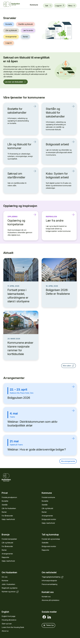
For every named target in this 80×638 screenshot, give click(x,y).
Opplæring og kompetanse (20, 222)
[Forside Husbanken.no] (14, 4)
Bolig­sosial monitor (49, 519)
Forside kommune (48, 497)
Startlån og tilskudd (25, 24)
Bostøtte (8, 24)
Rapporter (5, 557)
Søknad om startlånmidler (20, 175)
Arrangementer (11, 37)
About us (5, 631)
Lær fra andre (28, 30)
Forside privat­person (9, 497)
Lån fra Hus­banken (9, 508)
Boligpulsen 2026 (19, 398)
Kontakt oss (46, 597)
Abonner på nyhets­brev (50, 600)
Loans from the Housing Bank (13, 627)
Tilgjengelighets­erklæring (53, 577)
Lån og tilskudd (11, 30)
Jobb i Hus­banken (8, 584)
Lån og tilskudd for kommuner (20, 146)
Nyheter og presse (10, 592)
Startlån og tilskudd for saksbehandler (58, 112)
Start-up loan (7, 623)
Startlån (5, 505)
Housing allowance (9, 620)
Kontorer (5, 581)
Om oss (4, 577)
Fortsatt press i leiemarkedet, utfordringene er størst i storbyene (18, 295)
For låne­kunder (7, 516)
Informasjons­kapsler (49, 581)
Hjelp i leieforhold (8, 519)
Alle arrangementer (68, 461)
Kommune (34, 5)
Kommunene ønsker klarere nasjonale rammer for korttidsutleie (20, 348)
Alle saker (68, 365)
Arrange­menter (47, 516)
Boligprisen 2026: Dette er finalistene (58, 291)
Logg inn (8, 43)
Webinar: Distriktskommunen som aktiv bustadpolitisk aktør (33, 423)
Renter (25, 37)
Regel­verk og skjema (9, 588)
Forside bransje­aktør (9, 539)
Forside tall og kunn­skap (51, 539)
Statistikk (45, 543)
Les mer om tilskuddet (15, 82)
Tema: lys (48, 625)
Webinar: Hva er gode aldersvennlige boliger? (37, 449)
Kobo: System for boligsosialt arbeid (58, 175)
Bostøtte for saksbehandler (20, 110)
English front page (8, 616)
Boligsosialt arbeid (58, 144)
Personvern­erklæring (49, 584)
